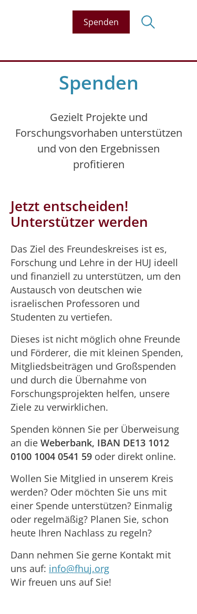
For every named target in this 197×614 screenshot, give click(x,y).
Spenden (101, 22)
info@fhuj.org (79, 568)
